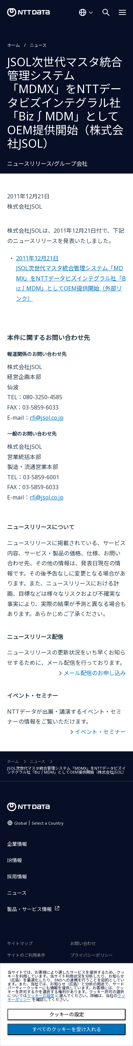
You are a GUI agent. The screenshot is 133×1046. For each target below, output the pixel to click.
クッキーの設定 (66, 1014)
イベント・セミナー (100, 732)
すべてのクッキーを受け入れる (66, 1029)
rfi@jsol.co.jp (46, 418)
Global (38, 823)
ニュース (38, 45)
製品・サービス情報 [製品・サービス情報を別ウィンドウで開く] (29, 909)
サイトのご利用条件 (26, 955)
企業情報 (17, 844)
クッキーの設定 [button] (40, 996)
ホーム (13, 45)
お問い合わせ (83, 943)
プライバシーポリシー (91, 955)
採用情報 (17, 876)
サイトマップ (20, 943)
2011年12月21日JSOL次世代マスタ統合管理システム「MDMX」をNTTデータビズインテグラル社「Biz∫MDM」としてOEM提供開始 (71, 278)
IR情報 (14, 860)
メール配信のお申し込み (94, 673)
